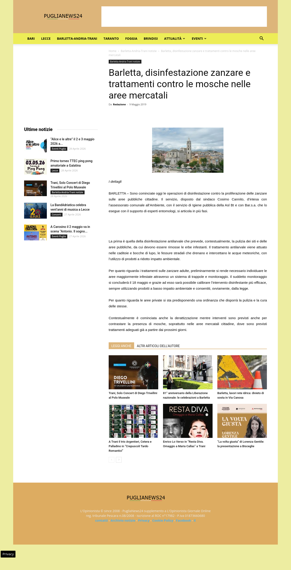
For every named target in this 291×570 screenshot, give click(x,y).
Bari (31, 38)
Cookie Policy (162, 520)
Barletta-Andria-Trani (77, 38)
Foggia (131, 38)
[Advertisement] (184, 16)
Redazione (119, 104)
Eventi (199, 38)
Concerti (56, 214)
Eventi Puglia (59, 148)
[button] (261, 39)
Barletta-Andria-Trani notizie (139, 51)
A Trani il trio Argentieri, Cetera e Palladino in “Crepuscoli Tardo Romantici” (130, 446)
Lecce (45, 38)
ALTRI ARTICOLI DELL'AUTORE (158, 346)
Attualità (174, 38)
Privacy (144, 520)
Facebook (183, 520)
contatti (101, 520)
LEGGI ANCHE (121, 346)
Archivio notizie (122, 520)
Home (112, 51)
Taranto (111, 38)
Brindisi (151, 38)
